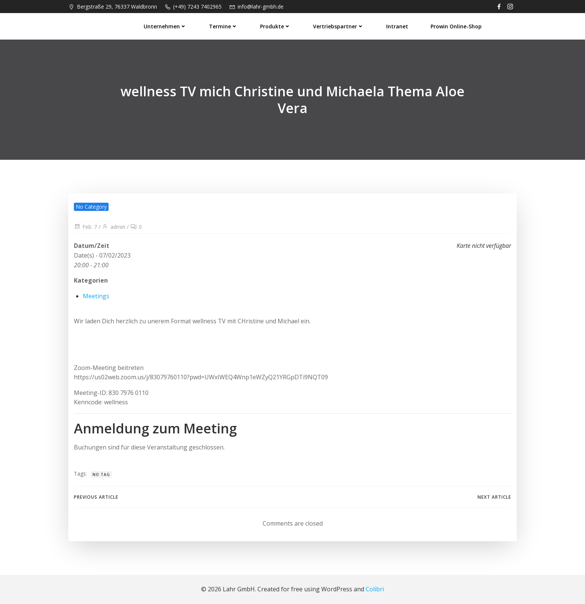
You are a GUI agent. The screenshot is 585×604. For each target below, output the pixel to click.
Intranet (397, 26)
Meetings (96, 296)
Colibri (375, 589)
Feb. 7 (85, 226)
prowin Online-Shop (456, 26)
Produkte (275, 26)
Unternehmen (165, 26)
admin (113, 226)
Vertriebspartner (338, 26)
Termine (223, 26)
